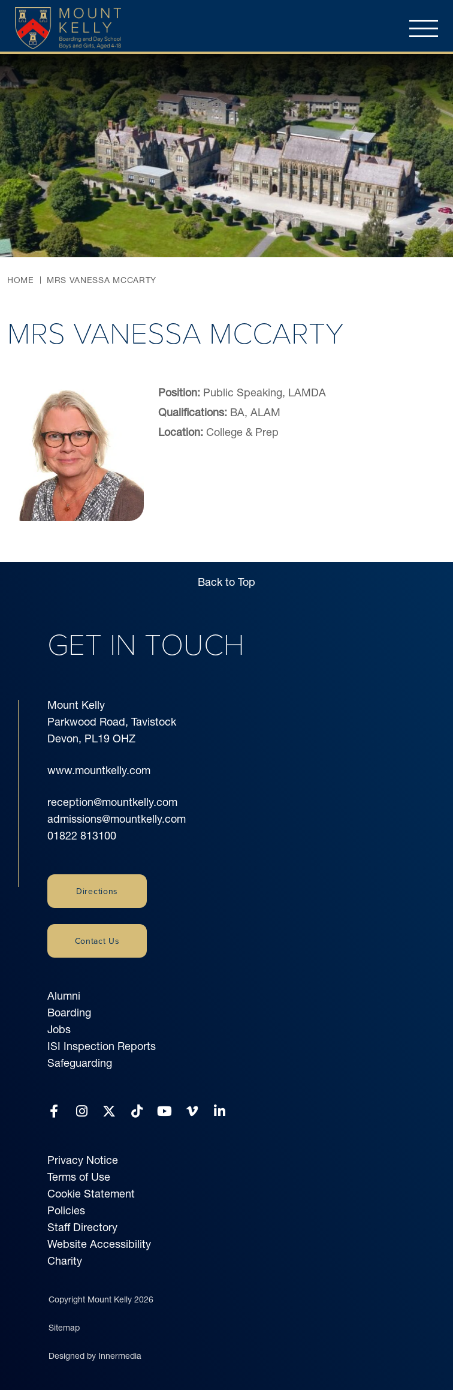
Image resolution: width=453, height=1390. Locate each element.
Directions (97, 891)
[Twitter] (109, 1111)
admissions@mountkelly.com (116, 819)
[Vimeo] (192, 1111)
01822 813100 (81, 836)
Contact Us (97, 941)
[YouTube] (164, 1111)
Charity (64, 1261)
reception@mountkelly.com (112, 802)
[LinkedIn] (219, 1111)
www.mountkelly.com (98, 770)
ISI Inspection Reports (101, 1046)
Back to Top (226, 582)
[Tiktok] (137, 1111)
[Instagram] (81, 1111)
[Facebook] (54, 1111)
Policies (66, 1210)
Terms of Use (78, 1177)
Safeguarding (79, 1063)
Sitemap (64, 1327)
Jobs (59, 1029)
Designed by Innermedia (95, 1355)
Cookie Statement (91, 1194)
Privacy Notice (82, 1160)
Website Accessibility (99, 1244)
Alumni (63, 996)
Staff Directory (82, 1227)
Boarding (69, 1012)
